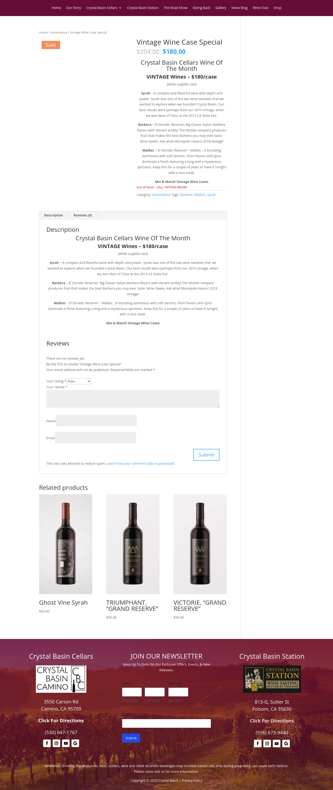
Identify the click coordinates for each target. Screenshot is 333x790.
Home (56, 8)
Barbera (186, 194)
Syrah (211, 194)
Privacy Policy (192, 780)
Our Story (73, 8)
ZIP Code (174, 700)
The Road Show (175, 8)
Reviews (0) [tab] (83, 215)
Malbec (199, 194)
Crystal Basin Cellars (101, 8)
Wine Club (260, 8)
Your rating (56, 381)
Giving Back (201, 8)
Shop (277, 8)
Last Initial (152, 700)
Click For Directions (61, 720)
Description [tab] (53, 215)
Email (50, 438)
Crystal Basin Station (142, 8)
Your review (56, 387)
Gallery (220, 8)
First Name (130, 700)
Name (51, 421)
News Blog (240, 8)
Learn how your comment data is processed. (141, 463)
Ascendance (58, 32)
